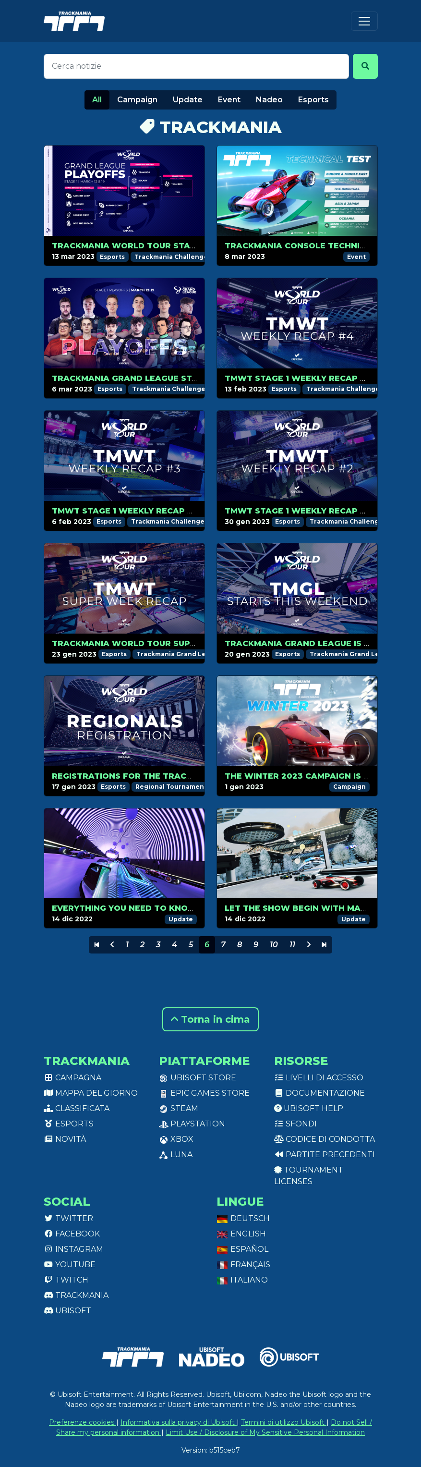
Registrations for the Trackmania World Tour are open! (191, 776)
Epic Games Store (204, 1093)
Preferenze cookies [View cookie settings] (82, 1422)
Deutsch (243, 1218)
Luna (175, 1154)
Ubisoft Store (197, 1077)
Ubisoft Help (308, 1108)
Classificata (76, 1108)
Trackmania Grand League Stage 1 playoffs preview (177, 378)
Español (242, 1249)
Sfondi (295, 1123)
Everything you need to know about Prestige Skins (176, 908)
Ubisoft (67, 1310)
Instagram (73, 1249)
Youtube (70, 1264)
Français (243, 1264)
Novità (65, 1139)
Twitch (66, 1279)
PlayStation (192, 1123)
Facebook (72, 1233)
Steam (178, 1108)
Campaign (137, 99)
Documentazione (319, 1093)
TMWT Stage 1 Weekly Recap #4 (298, 378)
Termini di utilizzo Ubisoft (283, 1422)
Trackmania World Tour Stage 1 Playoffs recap (168, 245)
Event (229, 99)
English (241, 1233)
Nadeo (269, 99)
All (97, 99)
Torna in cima (210, 1019)
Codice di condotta (324, 1139)
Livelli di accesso (318, 1077)
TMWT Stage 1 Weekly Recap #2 (298, 510)
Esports (313, 99)
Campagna (72, 1077)
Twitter (68, 1218)
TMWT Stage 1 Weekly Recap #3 (125, 510)
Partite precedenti (324, 1154)
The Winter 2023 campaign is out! (304, 776)
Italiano (242, 1279)
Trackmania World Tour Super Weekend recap (166, 643)
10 (274, 944)
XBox (176, 1139)
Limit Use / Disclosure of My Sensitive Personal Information (265, 1432)
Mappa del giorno (91, 1093)
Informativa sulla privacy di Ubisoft (178, 1422)
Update (188, 99)
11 (292, 944)
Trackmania (76, 1295)
